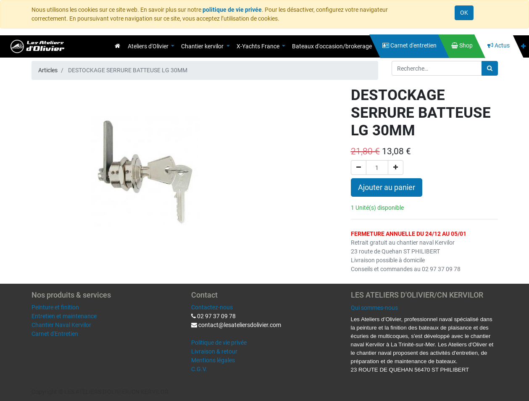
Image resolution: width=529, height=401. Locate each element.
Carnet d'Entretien (55, 333)
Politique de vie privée (219, 342)
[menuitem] (117, 45)
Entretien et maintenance (64, 316)
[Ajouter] (395, 167)
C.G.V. (199, 369)
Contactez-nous (212, 307)
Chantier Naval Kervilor (61, 325)
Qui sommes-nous (374, 307)
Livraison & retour (214, 351)
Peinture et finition (55, 307)
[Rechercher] (490, 68)
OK (464, 12)
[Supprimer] (358, 167)
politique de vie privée (232, 9)
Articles (48, 70)
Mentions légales (213, 360)
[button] (523, 46)
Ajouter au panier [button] (386, 187)
